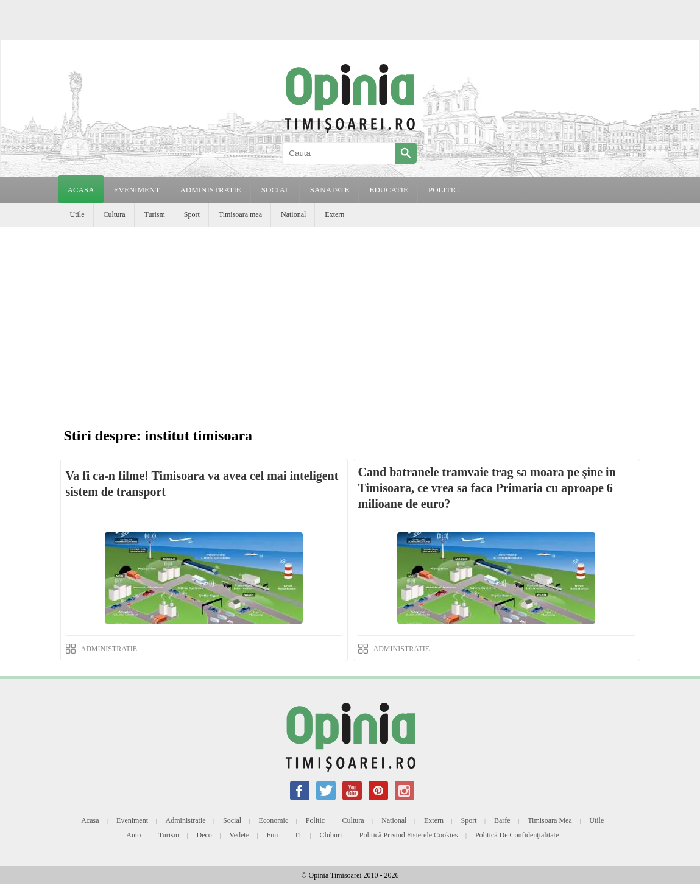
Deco (204, 835)
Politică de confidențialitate (517, 835)
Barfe (502, 820)
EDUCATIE (388, 189)
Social (232, 820)
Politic (315, 820)
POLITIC (443, 189)
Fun (272, 835)
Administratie (186, 820)
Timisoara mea (240, 214)
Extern (334, 214)
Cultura (115, 214)
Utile (77, 214)
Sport (192, 214)
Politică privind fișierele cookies (408, 835)
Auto (133, 835)
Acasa (81, 189)
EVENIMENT (137, 189)
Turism (154, 214)
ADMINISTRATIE (210, 189)
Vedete (239, 835)
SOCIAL (275, 189)
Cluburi (331, 835)
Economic (274, 820)
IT (298, 835)
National (293, 214)
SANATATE (330, 189)
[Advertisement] (350, 318)
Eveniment (132, 820)
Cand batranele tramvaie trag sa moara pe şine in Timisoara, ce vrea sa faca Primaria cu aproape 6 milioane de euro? (487, 487)
